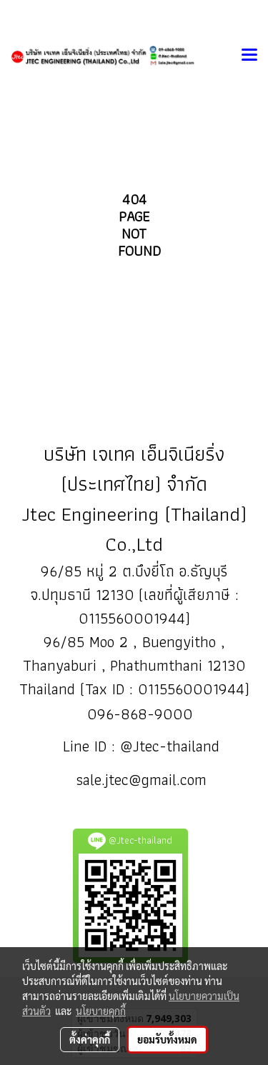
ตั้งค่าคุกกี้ (89, 1039)
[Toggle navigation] (249, 55)
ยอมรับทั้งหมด (167, 1039)
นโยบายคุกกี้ (101, 1010)
